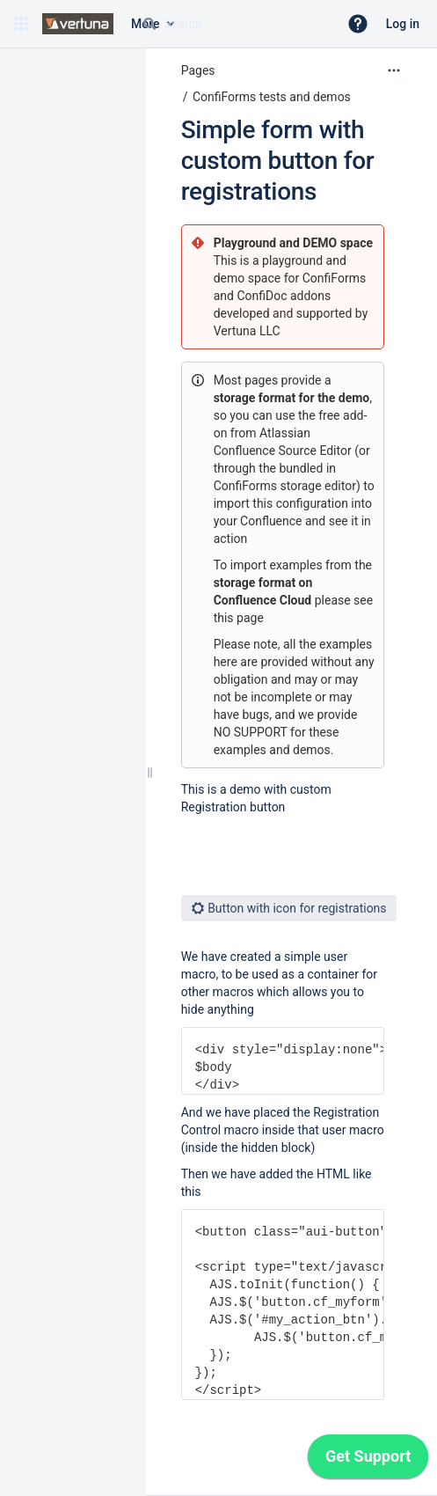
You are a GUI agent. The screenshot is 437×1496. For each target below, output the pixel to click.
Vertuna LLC (247, 331)
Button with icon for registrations (289, 908)
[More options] (394, 70)
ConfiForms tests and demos (272, 97)
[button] (21, 23)
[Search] (149, 24)
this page (239, 618)
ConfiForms (334, 278)
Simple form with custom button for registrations (278, 160)
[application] (368, 1461)
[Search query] (233, 24)
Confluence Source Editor (283, 451)
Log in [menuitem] (402, 24)
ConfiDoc (263, 296)
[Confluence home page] (77, 24)
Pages (198, 70)
